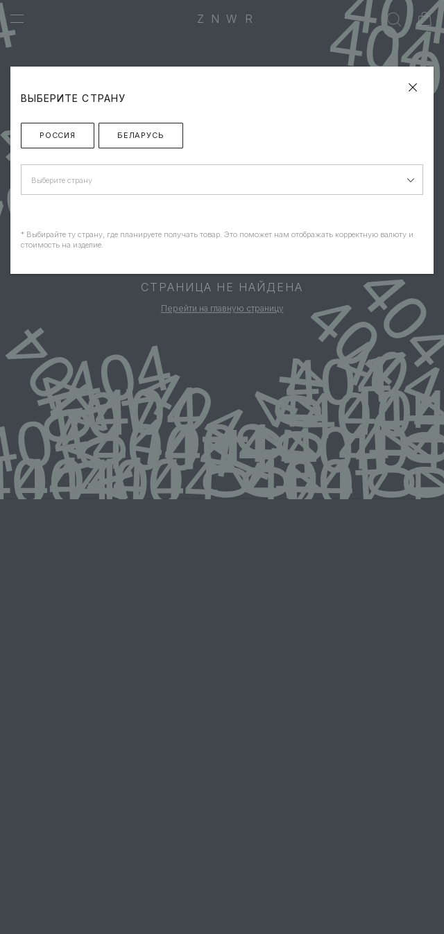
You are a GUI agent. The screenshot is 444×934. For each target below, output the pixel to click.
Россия (58, 135)
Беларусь (140, 135)
